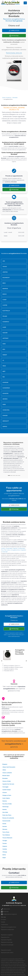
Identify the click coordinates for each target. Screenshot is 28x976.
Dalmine (4, 801)
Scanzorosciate (6, 821)
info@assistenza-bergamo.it (9, 914)
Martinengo (5, 806)
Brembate (15, 97)
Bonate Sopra (6, 775)
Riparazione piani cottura (7, 952)
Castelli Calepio (6, 789)
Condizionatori (21, 548)
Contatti (3, 922)
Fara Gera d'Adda (7, 804)
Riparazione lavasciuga (6, 942)
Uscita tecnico (4, 924)
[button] (1, 457)
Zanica (4, 855)
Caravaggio (5, 787)
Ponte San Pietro (6, 815)
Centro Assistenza (6, 97)
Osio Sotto (5, 812)
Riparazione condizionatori (7, 929)
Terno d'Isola (5, 832)
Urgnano (4, 846)
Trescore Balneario (7, 838)
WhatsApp (13, 35)
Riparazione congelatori (7, 935)
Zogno (4, 857)
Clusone (4, 792)
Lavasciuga (4, 551)
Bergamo (4, 764)
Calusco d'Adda (6, 781)
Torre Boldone (6, 835)
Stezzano (4, 829)
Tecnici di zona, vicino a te (14, 53)
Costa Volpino (6, 798)
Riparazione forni (5, 937)
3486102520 (14, 30)
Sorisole (4, 826)
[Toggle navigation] (25, 2)
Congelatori (23, 550)
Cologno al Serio (6, 795)
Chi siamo (3, 919)
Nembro (4, 809)
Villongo (4, 852)
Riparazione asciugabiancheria (8, 927)
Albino (4, 770)
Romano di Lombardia (8, 818)
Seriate (4, 823)
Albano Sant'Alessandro (8, 767)
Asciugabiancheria (15, 550)
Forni (2, 550)
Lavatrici (3, 548)
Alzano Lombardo (7, 773)
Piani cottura (7, 550)
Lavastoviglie (9, 548)
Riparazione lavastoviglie (7, 945)
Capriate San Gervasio (8, 784)
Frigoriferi (15, 548)
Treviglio (4, 840)
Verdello (4, 849)
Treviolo (4, 843)
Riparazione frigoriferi (6, 940)
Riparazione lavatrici (6, 950)
